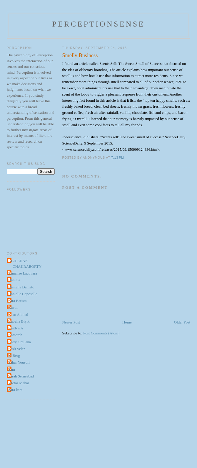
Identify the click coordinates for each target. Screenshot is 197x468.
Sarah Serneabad (21, 376)
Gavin (13, 307)
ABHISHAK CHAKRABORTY (24, 264)
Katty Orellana (19, 342)
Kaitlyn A (15, 328)
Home (127, 322)
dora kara (15, 389)
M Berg (14, 355)
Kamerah (15, 335)
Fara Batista (17, 300)
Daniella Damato (21, 287)
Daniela (14, 280)
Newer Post (71, 322)
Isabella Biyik (19, 321)
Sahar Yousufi (19, 362)
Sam (11, 369)
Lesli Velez (16, 349)
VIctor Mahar (18, 383)
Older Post (182, 322)
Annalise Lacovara (22, 273)
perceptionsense (98, 24)
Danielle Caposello (22, 294)
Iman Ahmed (18, 314)
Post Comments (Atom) (101, 333)
